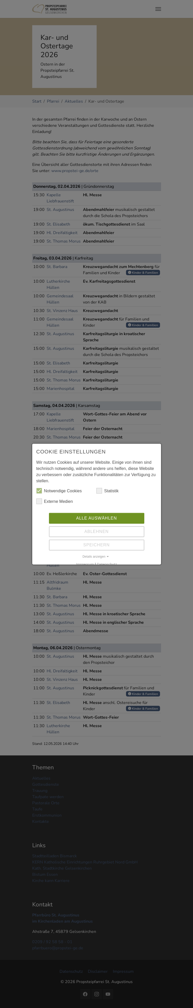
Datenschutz (107, 564)
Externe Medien (54, 501)
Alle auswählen (96, 518)
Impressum (85, 564)
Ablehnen (96, 531)
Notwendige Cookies (59, 491)
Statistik (107, 491)
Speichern (96, 545)
